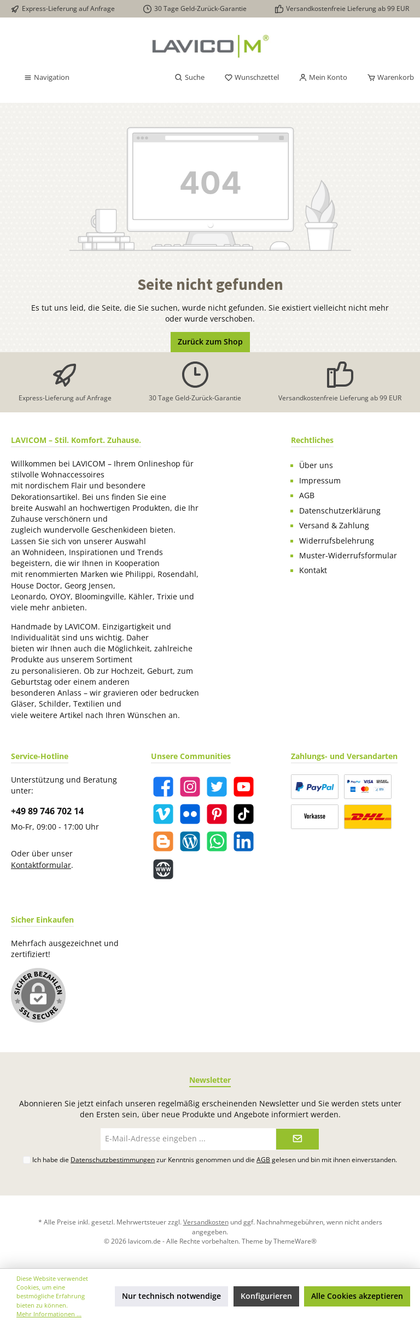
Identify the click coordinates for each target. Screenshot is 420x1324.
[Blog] (190, 841)
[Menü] (46, 77)
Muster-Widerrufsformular (348, 556)
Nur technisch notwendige (171, 1296)
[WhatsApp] (217, 841)
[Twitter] (217, 786)
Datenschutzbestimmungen (113, 1159)
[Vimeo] (163, 814)
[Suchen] (189, 77)
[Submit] (297, 1139)
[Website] (163, 869)
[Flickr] (190, 814)
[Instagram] (190, 786)
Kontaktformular (41, 865)
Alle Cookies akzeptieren (357, 1296)
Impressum (320, 481)
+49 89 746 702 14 (47, 811)
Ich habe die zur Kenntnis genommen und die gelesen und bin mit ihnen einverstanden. (214, 1159)
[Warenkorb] (387, 77)
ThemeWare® (295, 1240)
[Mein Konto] (322, 77)
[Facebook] (163, 786)
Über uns (316, 465)
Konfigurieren (266, 1296)
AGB (306, 495)
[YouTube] (243, 786)
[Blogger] (163, 841)
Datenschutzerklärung (340, 511)
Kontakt (313, 570)
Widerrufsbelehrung (336, 541)
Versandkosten (206, 1221)
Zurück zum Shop (210, 342)
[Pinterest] (217, 814)
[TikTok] (243, 814)
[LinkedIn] (243, 841)
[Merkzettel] (251, 77)
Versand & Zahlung (334, 525)
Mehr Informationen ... (48, 1314)
